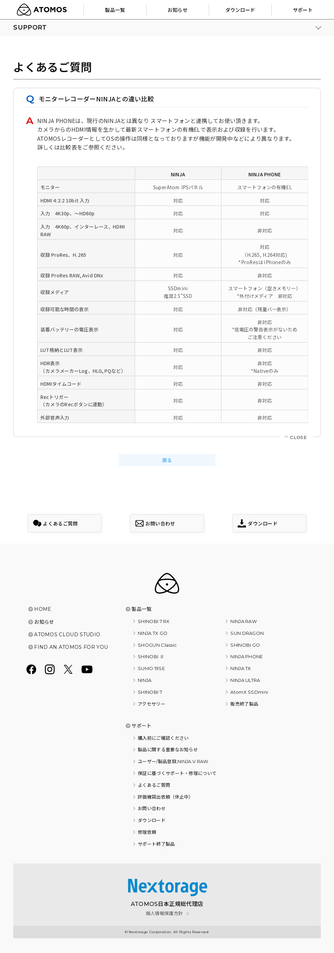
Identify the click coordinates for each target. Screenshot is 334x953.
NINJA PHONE (246, 656)
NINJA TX (240, 668)
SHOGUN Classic (157, 645)
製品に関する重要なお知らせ (168, 749)
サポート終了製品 (156, 844)
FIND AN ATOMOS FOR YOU (71, 647)
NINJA (145, 680)
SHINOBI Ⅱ (151, 656)
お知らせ (44, 622)
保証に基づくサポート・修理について (177, 773)
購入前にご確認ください (163, 738)
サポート (141, 726)
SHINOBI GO (245, 645)
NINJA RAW (243, 621)
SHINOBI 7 (150, 692)
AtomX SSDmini (249, 692)
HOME (42, 609)
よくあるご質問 (154, 785)
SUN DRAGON (247, 633)
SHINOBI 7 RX (154, 621)
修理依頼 (147, 832)
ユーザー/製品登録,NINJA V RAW (173, 761)
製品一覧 (141, 609)
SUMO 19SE (151, 668)
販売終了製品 (244, 704)
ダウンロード (152, 820)
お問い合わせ (152, 808)
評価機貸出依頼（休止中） (165, 797)
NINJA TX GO (153, 633)
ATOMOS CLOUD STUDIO (67, 634)
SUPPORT (30, 27)
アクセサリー (151, 704)
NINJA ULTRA (245, 680)
